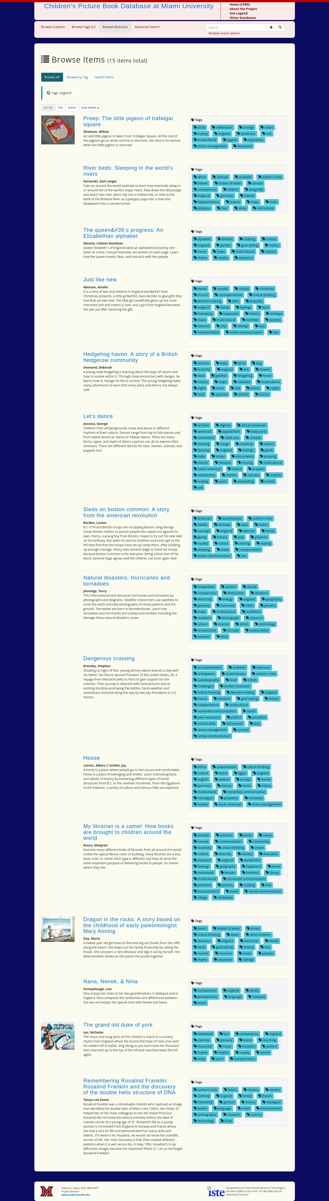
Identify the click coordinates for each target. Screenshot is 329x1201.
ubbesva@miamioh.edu (75, 1194)
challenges (203, 686)
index (247, 605)
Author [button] (72, 107)
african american (251, 425)
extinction (249, 941)
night (199, 388)
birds (199, 127)
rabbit (272, 388)
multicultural (205, 140)
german (227, 1102)
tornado (231, 630)
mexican (223, 462)
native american (207, 469)
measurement (268, 1108)
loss (265, 947)
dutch (221, 773)
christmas (264, 289)
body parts (256, 431)
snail (199, 394)
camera (251, 1090)
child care (230, 438)
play (239, 537)
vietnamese (263, 208)
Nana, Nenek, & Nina (110, 981)
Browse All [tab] (52, 77)
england (222, 133)
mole (271, 202)
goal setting (247, 245)
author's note (270, 177)
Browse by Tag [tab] (77, 77)
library (272, 872)
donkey (245, 854)
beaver (201, 183)
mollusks (242, 382)
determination (258, 935)
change (246, 127)
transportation (206, 332)
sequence (244, 258)
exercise (247, 531)
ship (222, 326)
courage (201, 531)
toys (260, 326)
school (221, 543)
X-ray (226, 1121)
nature (234, 469)
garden (223, 245)
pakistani (202, 885)
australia (243, 177)
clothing (247, 239)
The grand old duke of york (118, 1025)
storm (242, 624)
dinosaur (202, 941)
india (199, 456)
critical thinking (262, 295)
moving (245, 462)
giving (200, 537)
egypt (240, 773)
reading (247, 885)
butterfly (202, 369)
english (201, 779)
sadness (201, 326)
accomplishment (208, 667)
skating (264, 543)
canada (255, 183)
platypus (202, 208)
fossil (199, 947)
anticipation (204, 674)
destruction (233, 593)
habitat (247, 196)
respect (268, 251)
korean (201, 462)
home (244, 785)
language (232, 997)
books (200, 289)
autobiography (206, 680)
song (199, 1059)
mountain (203, 1046)
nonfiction (251, 612)
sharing (242, 543)
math (243, 1108)
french (265, 1096)
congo (222, 444)
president (257, 717)
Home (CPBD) (240, 4)
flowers (263, 369)
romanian (254, 798)
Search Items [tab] (104, 77)
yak (198, 487)
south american (228, 804)
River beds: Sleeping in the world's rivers (128, 171)
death (233, 935)
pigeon (230, 140)
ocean (249, 711)
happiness (228, 313)
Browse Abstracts (115, 27)
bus (224, 1034)
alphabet (202, 239)
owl (235, 388)
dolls (233, 301)
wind (222, 636)
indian (218, 456)
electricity (203, 599)
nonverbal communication (215, 711)
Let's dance (98, 416)
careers (228, 587)
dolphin (230, 189)
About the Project (243, 9)
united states (257, 630)
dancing (201, 450)
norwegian (203, 798)
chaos (267, 127)
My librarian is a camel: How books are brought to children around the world (128, 832)
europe (243, 779)
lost (266, 133)
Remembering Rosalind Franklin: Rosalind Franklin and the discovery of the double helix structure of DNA (129, 1086)
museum (223, 953)
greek (267, 450)
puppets (256, 469)
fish (244, 369)
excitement (250, 860)
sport (217, 1059)
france (200, 698)
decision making (207, 301)
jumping (268, 456)
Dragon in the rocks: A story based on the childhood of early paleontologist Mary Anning (131, 925)
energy (225, 599)
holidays (274, 313)
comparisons (205, 189)
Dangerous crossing (109, 658)
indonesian (204, 872)
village (200, 897)
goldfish (219, 375)
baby (221, 363)
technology (265, 624)
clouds (249, 587)
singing (201, 481)
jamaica (268, 605)
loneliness (246, 133)
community (259, 841)
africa (200, 177)
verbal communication (244, 332)
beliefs (200, 525)
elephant (202, 860)
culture (269, 239)
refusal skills (204, 723)
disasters (259, 593)
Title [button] (60, 107)
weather (202, 636)
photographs (205, 1114)
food (263, 307)
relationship (204, 475)
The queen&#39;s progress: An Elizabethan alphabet (123, 233)
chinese (253, 438)
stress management (210, 146)
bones (253, 928)
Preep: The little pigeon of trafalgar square (128, 121)
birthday (222, 525)
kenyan (228, 872)
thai (266, 885)
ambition (237, 667)
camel (265, 835)
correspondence (228, 295)
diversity (223, 854)
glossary (202, 605)
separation (254, 140)
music (225, 1046)
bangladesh (204, 587)
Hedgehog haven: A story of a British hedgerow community (130, 357)
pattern (269, 1046)
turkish (268, 481)
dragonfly (254, 189)
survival (240, 730)
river (222, 208)
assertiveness (230, 518)
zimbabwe (223, 897)
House (91, 758)
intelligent (271, 1102)
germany (224, 196)
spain (221, 481)
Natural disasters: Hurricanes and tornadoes (126, 580)
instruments (242, 456)
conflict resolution (235, 686)
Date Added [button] (89, 107)
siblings (240, 326)
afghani (223, 425)
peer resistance (207, 717)
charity (242, 289)
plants (253, 388)
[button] (271, 27)
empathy (254, 301)
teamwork (242, 146)
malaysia (256, 997)
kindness (250, 872)
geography (271, 599)
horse (200, 251)
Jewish (200, 1108)
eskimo (222, 779)
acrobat (201, 425)
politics (234, 717)
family (222, 307)
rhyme (200, 258)
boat (242, 525)
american (202, 431)
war (273, 332)
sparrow (219, 394)
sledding (202, 549)
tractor (262, 394)
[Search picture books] (280, 27)
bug (257, 363)
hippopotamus (206, 202)
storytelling (244, 481)
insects (233, 202)
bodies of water (228, 183)
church (201, 295)
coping (200, 133)
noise (218, 388)
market (201, 953)
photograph (228, 618)
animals (220, 177)
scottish (273, 475)
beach (200, 928)
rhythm (229, 475)
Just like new (100, 280)
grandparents (205, 997)
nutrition (250, 320)
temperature (205, 630)
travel (232, 891)
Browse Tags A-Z (84, 27)
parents (273, 320)
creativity (244, 444)
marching (267, 1040)
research (254, 618)
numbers (202, 618)
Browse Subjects (53, 27)
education (269, 854)
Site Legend (238, 13)
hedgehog (243, 375)
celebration (222, 127)
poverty (225, 885)
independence (206, 705)
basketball (203, 1034)
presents (259, 537)
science (221, 624)
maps (253, 202)
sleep (240, 208)
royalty (221, 258)
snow (223, 549)
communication (228, 841)
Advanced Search (147, 27)
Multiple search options (224, 33)
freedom (222, 698)
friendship (203, 313)
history (272, 245)
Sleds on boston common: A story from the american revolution (126, 512)
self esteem (233, 723)
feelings (243, 307)
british (261, 525)
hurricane (226, 605)
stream (241, 394)
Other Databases (243, 18)
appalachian (229, 431)
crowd (257, 848)
